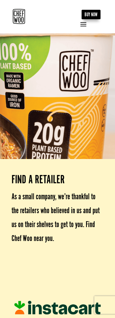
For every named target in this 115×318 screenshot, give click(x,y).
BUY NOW (91, 14)
